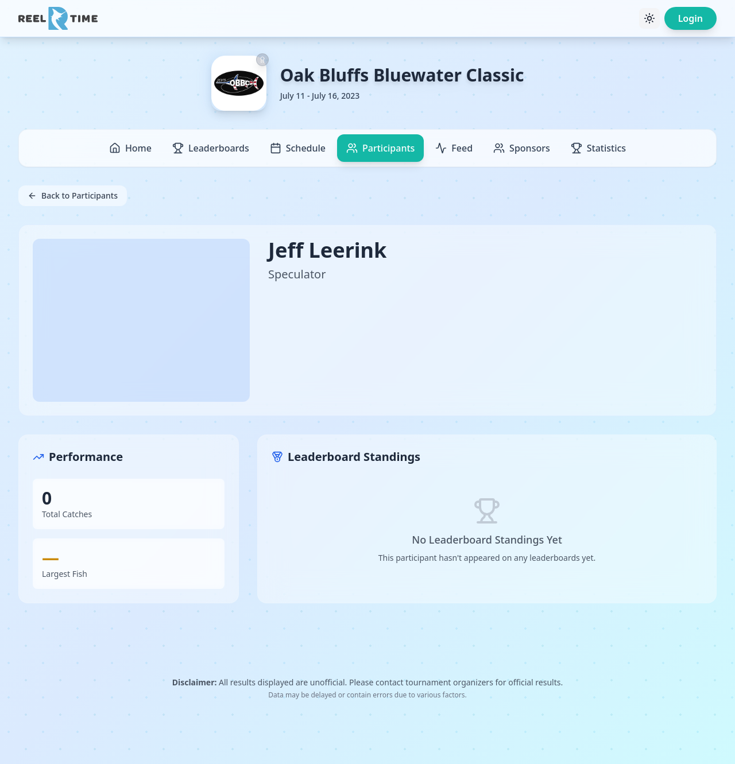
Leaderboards (210, 148)
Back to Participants (73, 195)
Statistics (598, 148)
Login (690, 18)
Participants (380, 148)
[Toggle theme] (649, 18)
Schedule (298, 148)
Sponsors (521, 148)
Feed (454, 148)
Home (130, 148)
